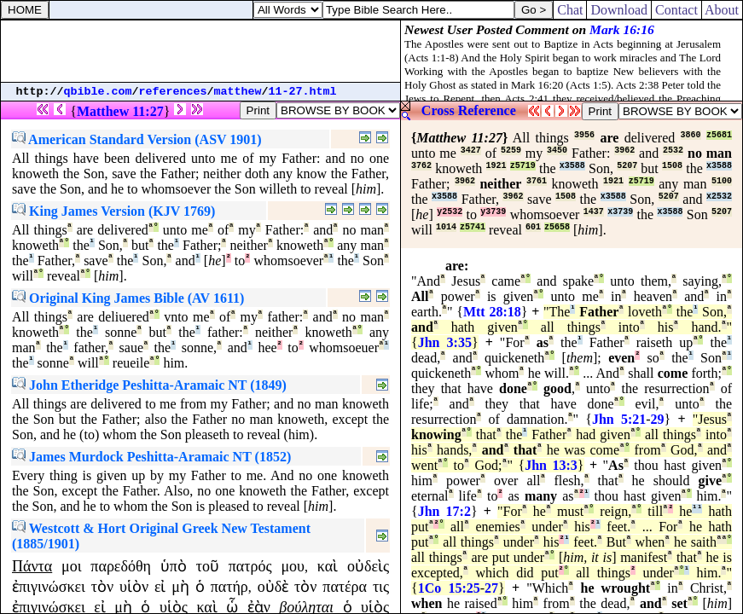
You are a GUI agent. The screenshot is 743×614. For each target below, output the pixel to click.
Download (619, 10)
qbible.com (98, 91)
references (173, 91)
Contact (676, 10)
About (722, 10)
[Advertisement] (200, 51)
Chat (570, 10)
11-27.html (303, 91)
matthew (238, 91)
